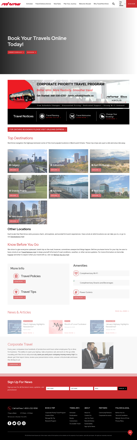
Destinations (15, 237)
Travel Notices (26, 252)
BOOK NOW (30, 52)
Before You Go (59, 255)
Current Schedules (15, 52)
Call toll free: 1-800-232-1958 (25, 408)
